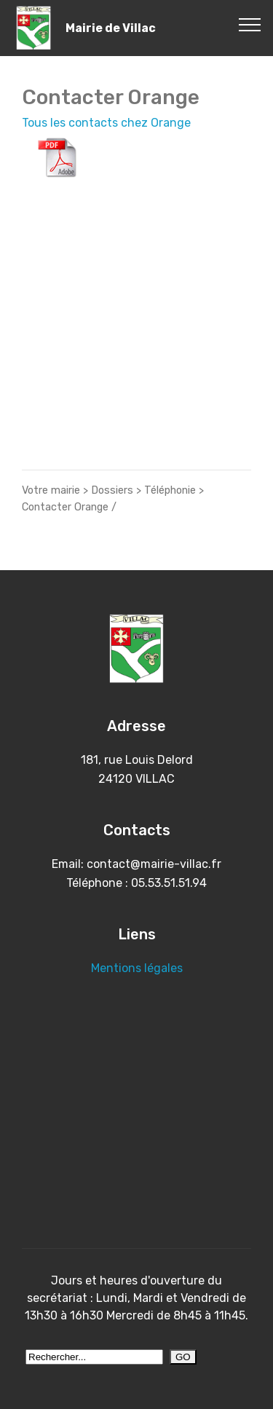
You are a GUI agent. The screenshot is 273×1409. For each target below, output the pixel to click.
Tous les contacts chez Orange (106, 123)
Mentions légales (137, 968)
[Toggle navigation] (250, 24)
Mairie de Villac (111, 28)
